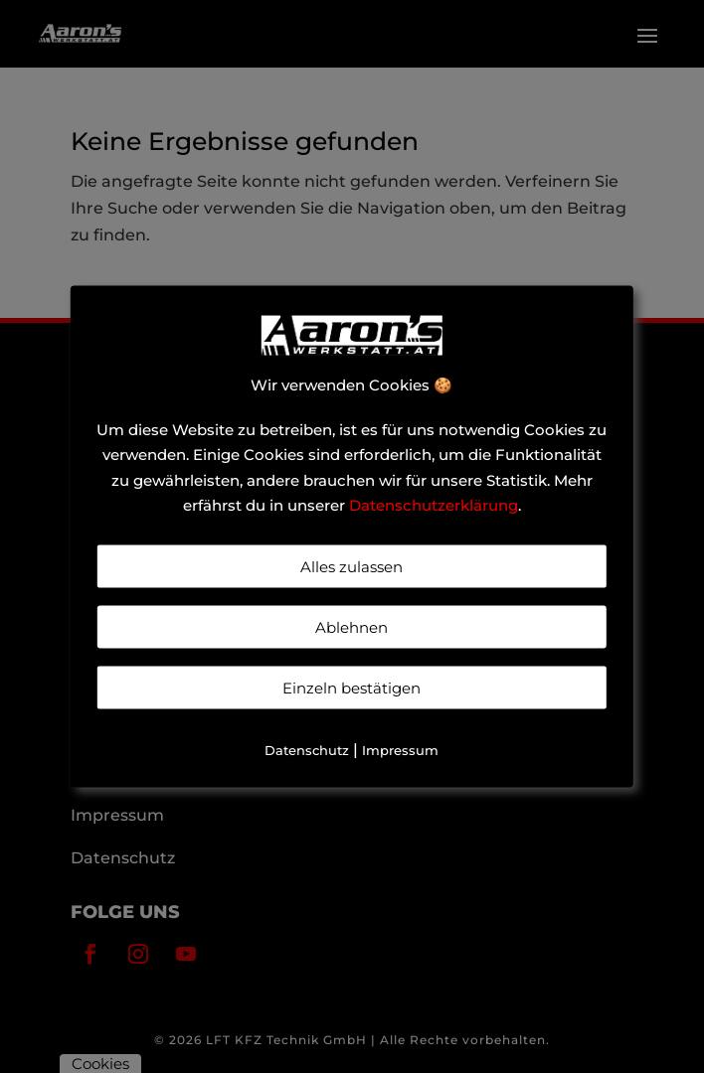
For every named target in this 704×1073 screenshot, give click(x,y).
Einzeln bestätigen (351, 687)
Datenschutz (306, 749)
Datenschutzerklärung (433, 505)
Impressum (400, 749)
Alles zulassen (351, 565)
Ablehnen (351, 626)
